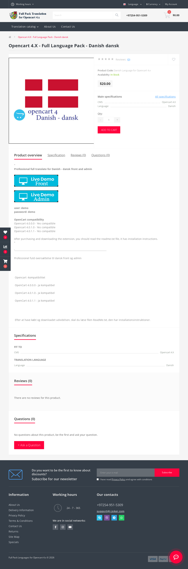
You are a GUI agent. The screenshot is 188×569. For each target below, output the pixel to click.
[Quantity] (108, 120)
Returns (13, 531)
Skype (99, 517)
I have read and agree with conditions (126, 479)
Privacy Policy (118, 479)
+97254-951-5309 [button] (110, 505)
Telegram (114, 517)
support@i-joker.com (110, 511)
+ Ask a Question (29, 445)
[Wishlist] (173, 59)
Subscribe (167, 472)
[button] (5, 264)
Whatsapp (121, 517)
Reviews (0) (78, 155)
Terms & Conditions (21, 521)
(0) (128, 59)
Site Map (14, 536)
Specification (56, 155)
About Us (50, 26)
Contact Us (68, 26)
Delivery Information (21, 510)
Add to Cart (109, 130)
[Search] (117, 15)
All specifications (165, 96)
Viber (107, 517)
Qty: (100, 113)
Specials (14, 542)
